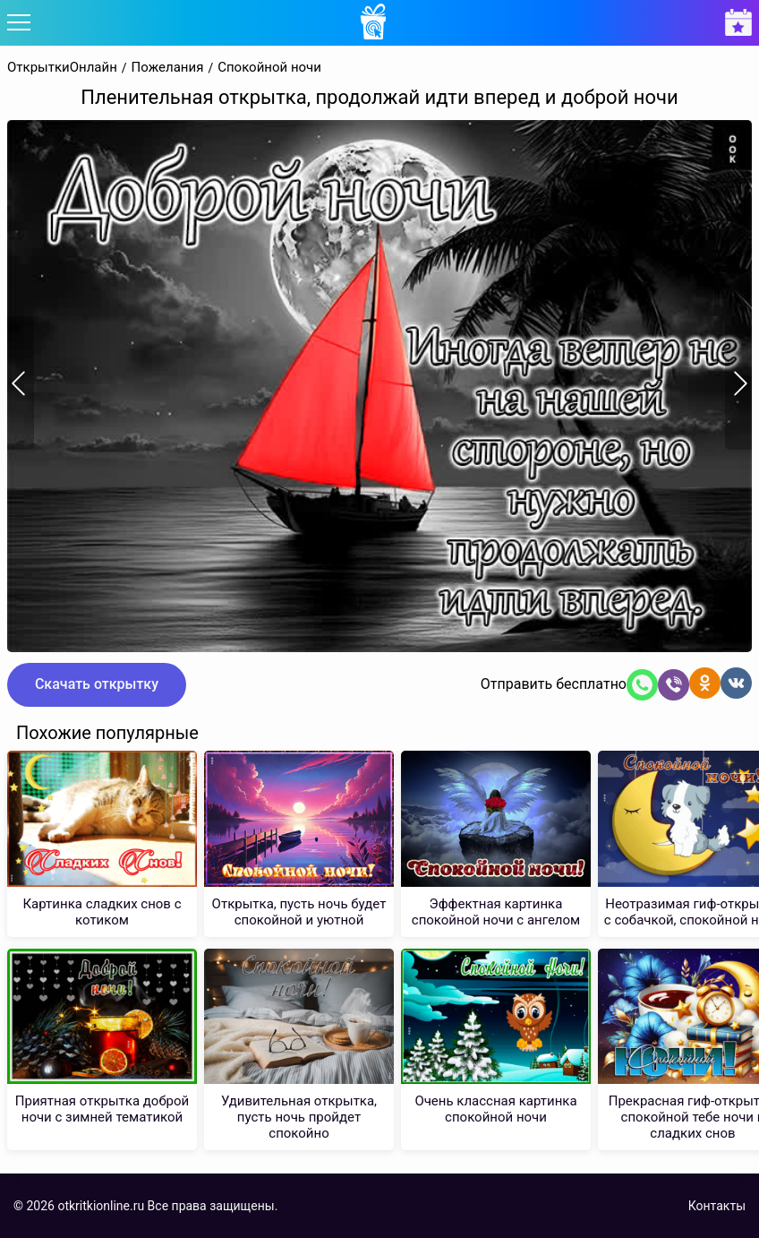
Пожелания (168, 67)
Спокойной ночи (269, 67)
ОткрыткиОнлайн (62, 67)
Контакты (717, 1206)
